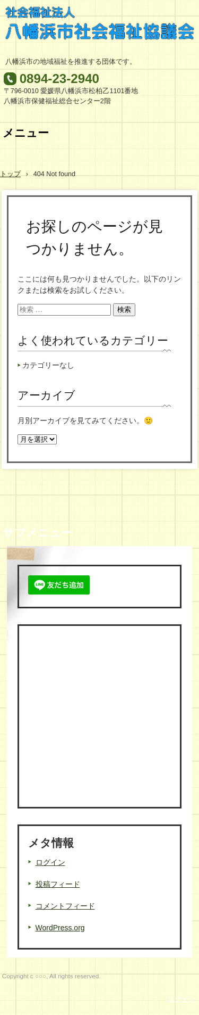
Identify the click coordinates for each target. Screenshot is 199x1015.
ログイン (50, 862)
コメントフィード (65, 906)
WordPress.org (60, 927)
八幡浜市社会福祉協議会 (99, 28)
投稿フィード (58, 884)
